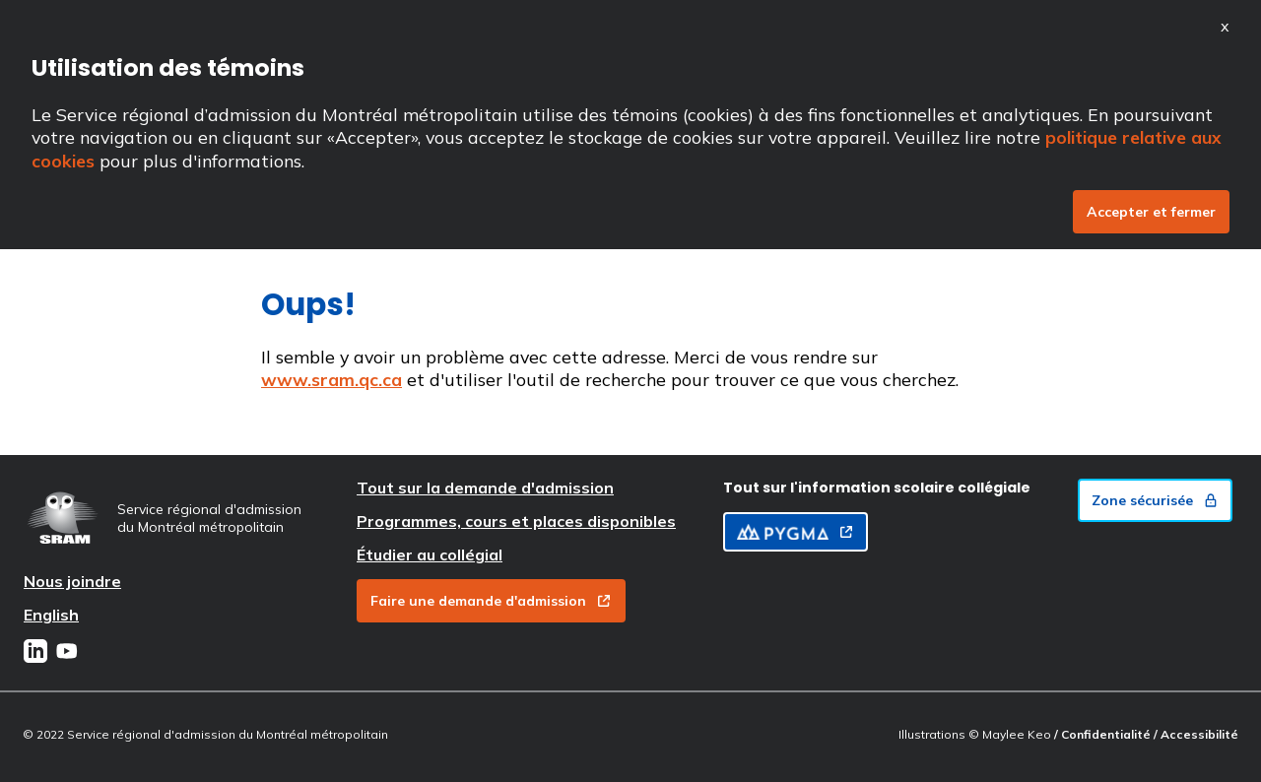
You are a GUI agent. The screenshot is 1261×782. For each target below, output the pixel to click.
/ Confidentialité (1104, 734)
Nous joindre (72, 581)
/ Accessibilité (1196, 734)
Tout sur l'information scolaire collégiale (876, 487)
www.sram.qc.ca (331, 379)
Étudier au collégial (429, 554)
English (51, 614)
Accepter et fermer (1151, 212)
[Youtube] (67, 653)
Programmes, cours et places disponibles (516, 521)
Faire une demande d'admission (491, 601)
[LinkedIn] (35, 653)
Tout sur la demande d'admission (485, 487)
